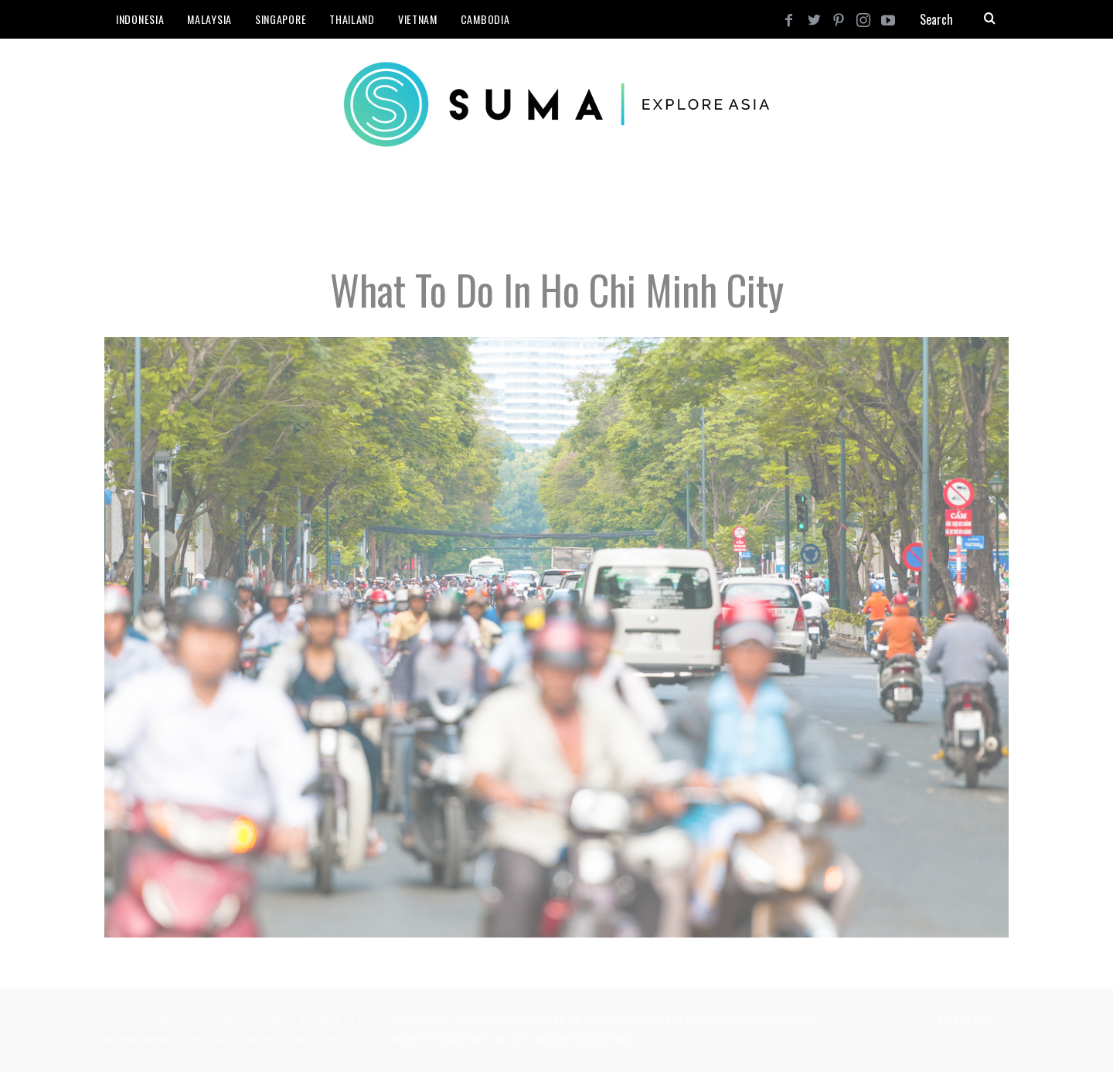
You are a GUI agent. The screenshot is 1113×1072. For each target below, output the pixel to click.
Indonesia (140, 19)
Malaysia (209, 19)
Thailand (352, 19)
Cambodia (485, 19)
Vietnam (417, 19)
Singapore (280, 19)
